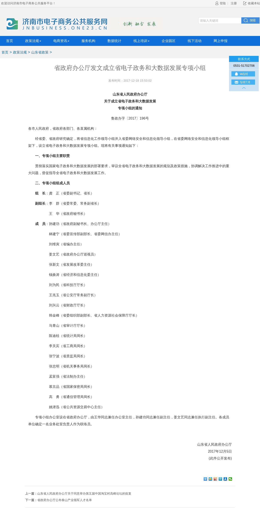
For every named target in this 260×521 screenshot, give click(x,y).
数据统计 (114, 41)
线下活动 (195, 41)
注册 (234, 3)
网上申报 (221, 41)
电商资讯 (61, 41)
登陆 (220, 3)
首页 (9, 41)
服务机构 (88, 41)
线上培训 (141, 41)
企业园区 (169, 41)
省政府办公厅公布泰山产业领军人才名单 (64, 500)
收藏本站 (254, 3)
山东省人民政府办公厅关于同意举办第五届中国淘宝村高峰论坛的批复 (84, 493)
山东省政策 (40, 52)
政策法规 (33, 41)
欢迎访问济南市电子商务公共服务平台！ (28, 3)
